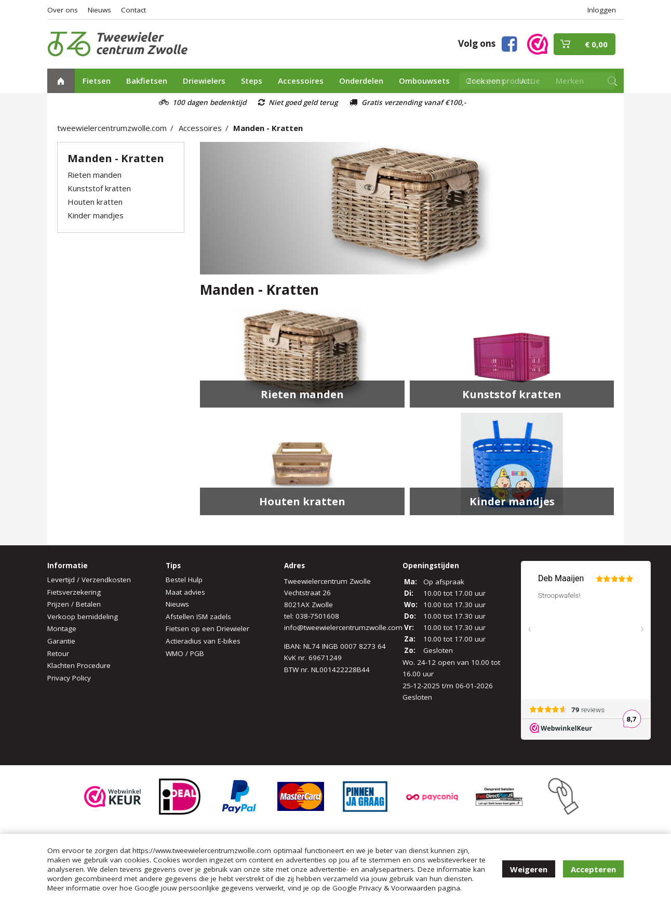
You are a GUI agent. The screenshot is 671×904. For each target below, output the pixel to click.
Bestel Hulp (184, 579)
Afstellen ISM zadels (198, 616)
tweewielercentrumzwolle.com (112, 128)
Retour (58, 653)
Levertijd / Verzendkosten (89, 579)
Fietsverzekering (74, 592)
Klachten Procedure (79, 665)
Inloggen (601, 10)
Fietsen (97, 80)
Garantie (61, 641)
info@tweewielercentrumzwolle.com (343, 627)
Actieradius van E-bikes (203, 641)
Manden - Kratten (268, 128)
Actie (530, 80)
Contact (133, 10)
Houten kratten (95, 201)
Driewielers (204, 80)
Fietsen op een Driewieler (207, 628)
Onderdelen (361, 80)
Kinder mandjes (96, 215)
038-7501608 (317, 616)
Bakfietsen (146, 80)
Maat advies (185, 592)
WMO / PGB (185, 653)
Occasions (485, 80)
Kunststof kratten (99, 188)
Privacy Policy (69, 678)
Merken (570, 80)
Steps (251, 80)
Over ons (62, 10)
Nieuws (99, 10)
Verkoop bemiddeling (82, 616)
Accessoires (301, 80)
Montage (61, 628)
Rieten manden (95, 174)
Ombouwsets (424, 80)
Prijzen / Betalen (74, 604)
